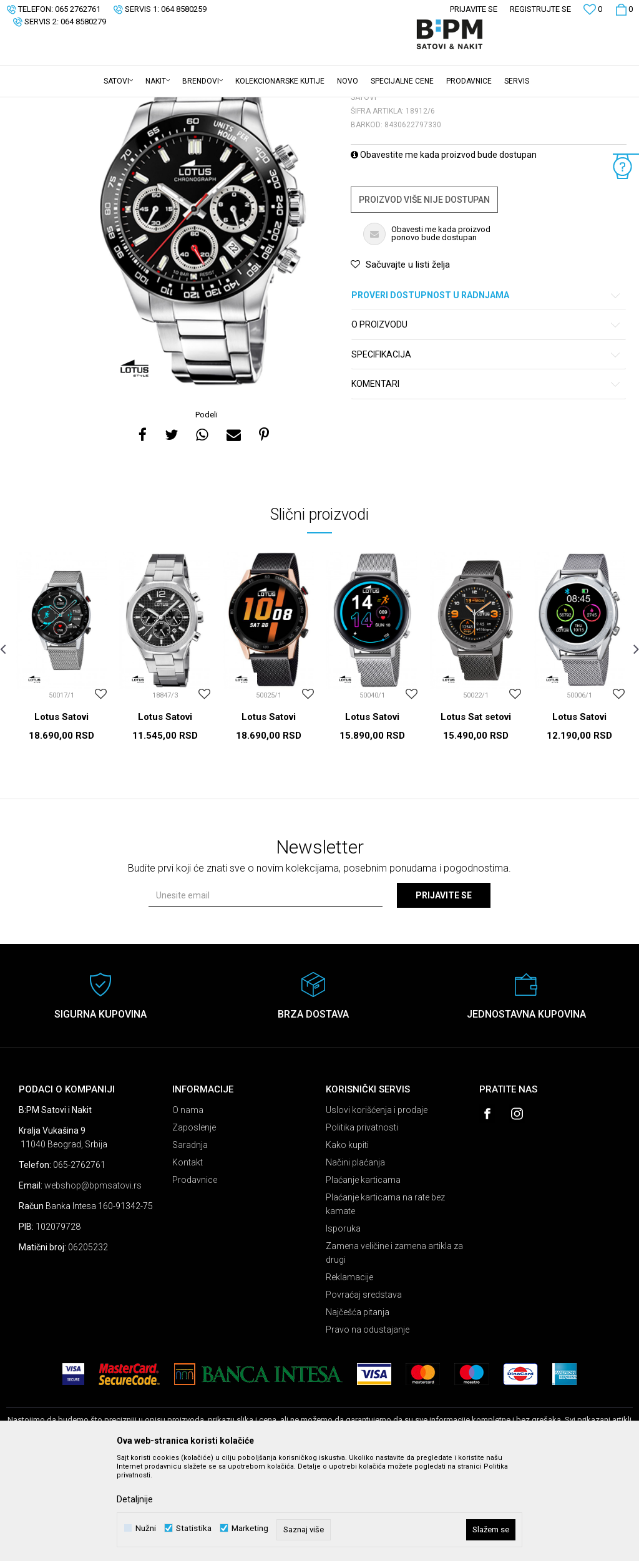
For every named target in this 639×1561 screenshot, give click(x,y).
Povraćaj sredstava (364, 1392)
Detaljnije (135, 1499)
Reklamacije (349, 1374)
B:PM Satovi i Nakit (38, 105)
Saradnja (190, 1242)
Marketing (250, 1528)
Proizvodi (95, 105)
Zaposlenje (194, 1225)
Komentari (486, 481)
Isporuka (343, 1326)
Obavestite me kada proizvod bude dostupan (444, 252)
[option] (202, 320)
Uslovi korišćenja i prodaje (376, 1207)
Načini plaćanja (355, 1260)
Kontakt (187, 1260)
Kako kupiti (347, 1242)
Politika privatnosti (362, 1225)
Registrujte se (540, 9)
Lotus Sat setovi (476, 814)
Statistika (194, 1528)
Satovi (131, 105)
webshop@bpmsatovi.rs (93, 1283)
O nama (187, 1207)
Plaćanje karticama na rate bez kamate (385, 1301)
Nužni (145, 1528)
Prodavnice (194, 1277)
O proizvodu (486, 422)
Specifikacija (486, 452)
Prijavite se (444, 993)
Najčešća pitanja (357, 1409)
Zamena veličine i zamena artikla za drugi (394, 1350)
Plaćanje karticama (363, 1277)
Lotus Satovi (61, 814)
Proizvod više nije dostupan (424, 297)
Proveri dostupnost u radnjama (486, 392)
